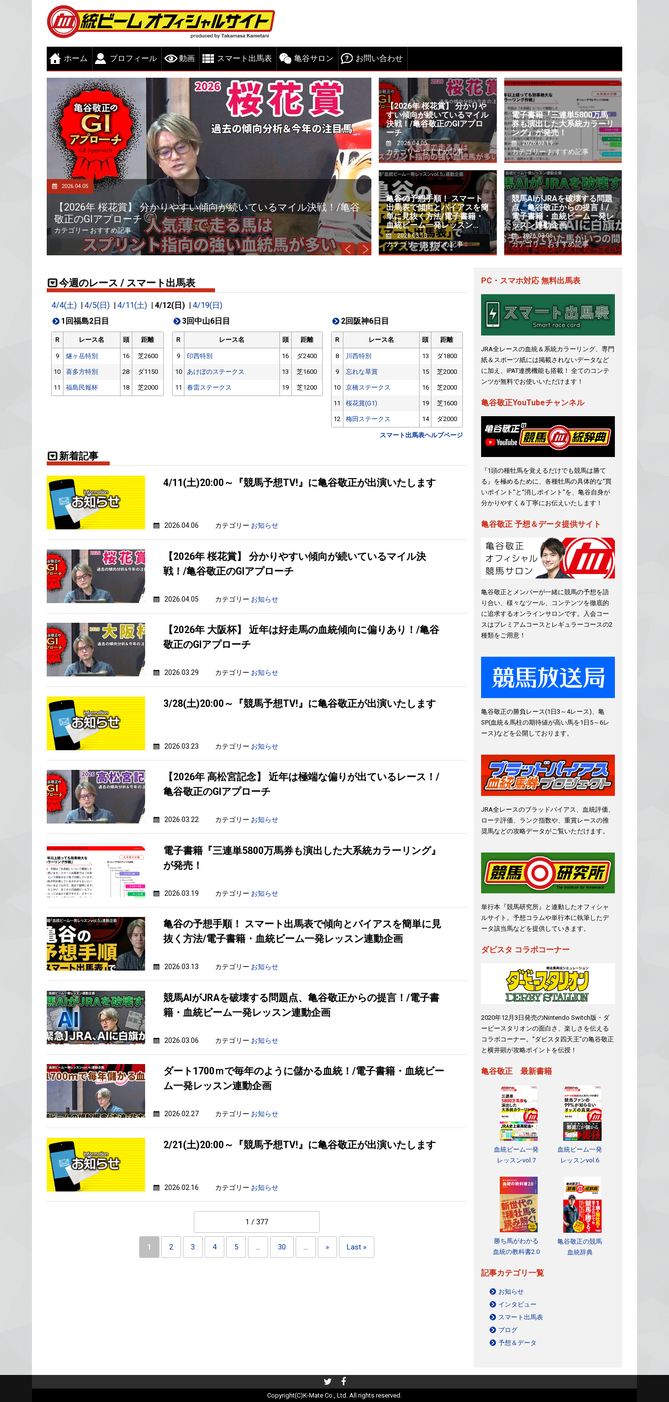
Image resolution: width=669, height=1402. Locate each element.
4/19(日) (205, 305)
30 (282, 1247)
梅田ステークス (368, 419)
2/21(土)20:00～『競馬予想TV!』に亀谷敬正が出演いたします (299, 1144)
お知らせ (264, 525)
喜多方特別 (82, 371)
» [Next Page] (327, 1247)
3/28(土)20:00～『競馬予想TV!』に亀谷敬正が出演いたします (299, 703)
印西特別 (200, 356)
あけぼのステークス (215, 371)
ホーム (76, 58)
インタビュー (517, 1304)
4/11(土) (131, 305)
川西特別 (358, 356)
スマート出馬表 (244, 58)
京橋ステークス (368, 387)
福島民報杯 (82, 387)
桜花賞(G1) (361, 403)
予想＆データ (517, 1342)
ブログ (507, 1330)
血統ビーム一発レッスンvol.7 (516, 1154)
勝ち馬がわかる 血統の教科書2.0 (516, 1246)
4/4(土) (64, 305)
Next (364, 248)
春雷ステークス (209, 387)
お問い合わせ (379, 58)
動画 (187, 58)
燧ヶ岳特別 (82, 356)
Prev (345, 248)
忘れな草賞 (362, 371)
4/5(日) (96, 305)
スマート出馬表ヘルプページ (421, 435)
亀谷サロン (314, 58)
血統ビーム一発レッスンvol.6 (579, 1154)
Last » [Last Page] (356, 1247)
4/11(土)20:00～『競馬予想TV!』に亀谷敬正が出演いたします (299, 482)
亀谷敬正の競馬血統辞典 (579, 1246)
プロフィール (133, 58)
